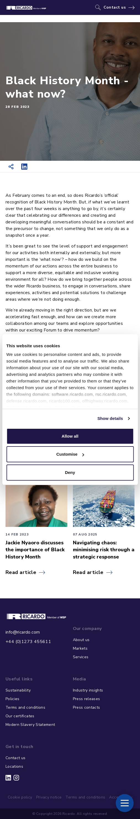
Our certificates (20, 716)
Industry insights (88, 690)
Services (81, 657)
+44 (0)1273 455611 (28, 642)
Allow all (70, 436)
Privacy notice (49, 797)
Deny (70, 472)
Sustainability (18, 690)
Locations (14, 766)
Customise (70, 454)
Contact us (115, 7)
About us (81, 639)
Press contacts (86, 707)
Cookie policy (20, 797)
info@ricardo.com (23, 632)
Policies (13, 698)
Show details (110, 418)
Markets (80, 648)
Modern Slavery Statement (30, 724)
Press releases (86, 698)
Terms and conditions (25, 707)
